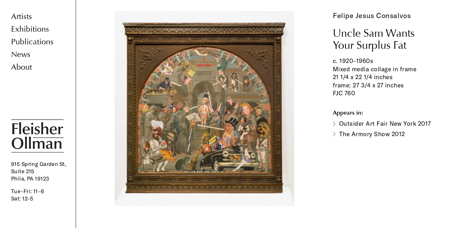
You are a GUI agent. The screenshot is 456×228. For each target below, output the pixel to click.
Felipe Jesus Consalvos (372, 15)
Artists (21, 17)
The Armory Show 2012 (372, 134)
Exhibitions (30, 29)
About (21, 67)
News (20, 55)
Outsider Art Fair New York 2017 (385, 123)
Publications (32, 42)
